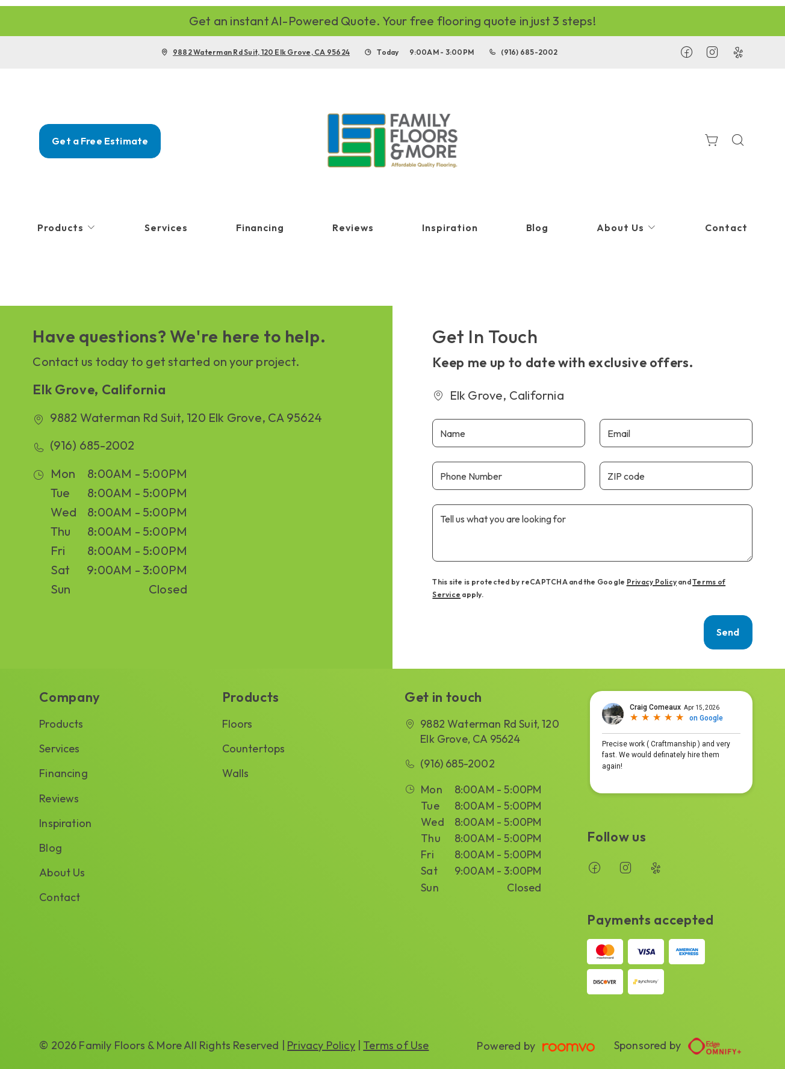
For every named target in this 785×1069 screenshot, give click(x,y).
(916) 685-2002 (529, 52)
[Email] (676, 433)
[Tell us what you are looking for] (592, 533)
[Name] (508, 433)
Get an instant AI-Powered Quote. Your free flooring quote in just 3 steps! (392, 20)
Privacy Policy (652, 581)
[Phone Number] (508, 476)
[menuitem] (66, 228)
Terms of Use (396, 1045)
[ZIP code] (676, 476)
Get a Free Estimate (100, 141)
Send (728, 632)
